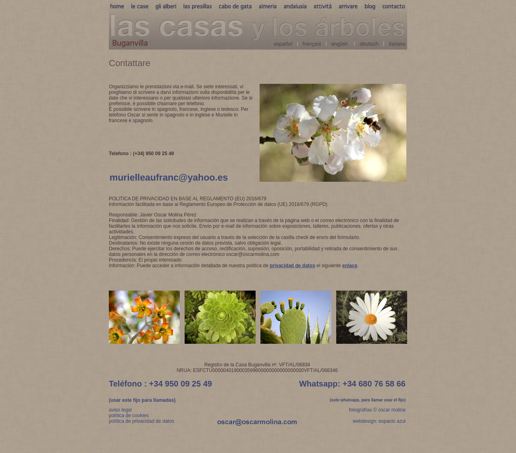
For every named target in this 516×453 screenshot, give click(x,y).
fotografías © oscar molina (377, 410)
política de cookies (129, 415)
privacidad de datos (292, 265)
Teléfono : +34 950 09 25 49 (160, 383)
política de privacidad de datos (141, 421)
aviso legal (120, 410)
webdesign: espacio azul (379, 421)
